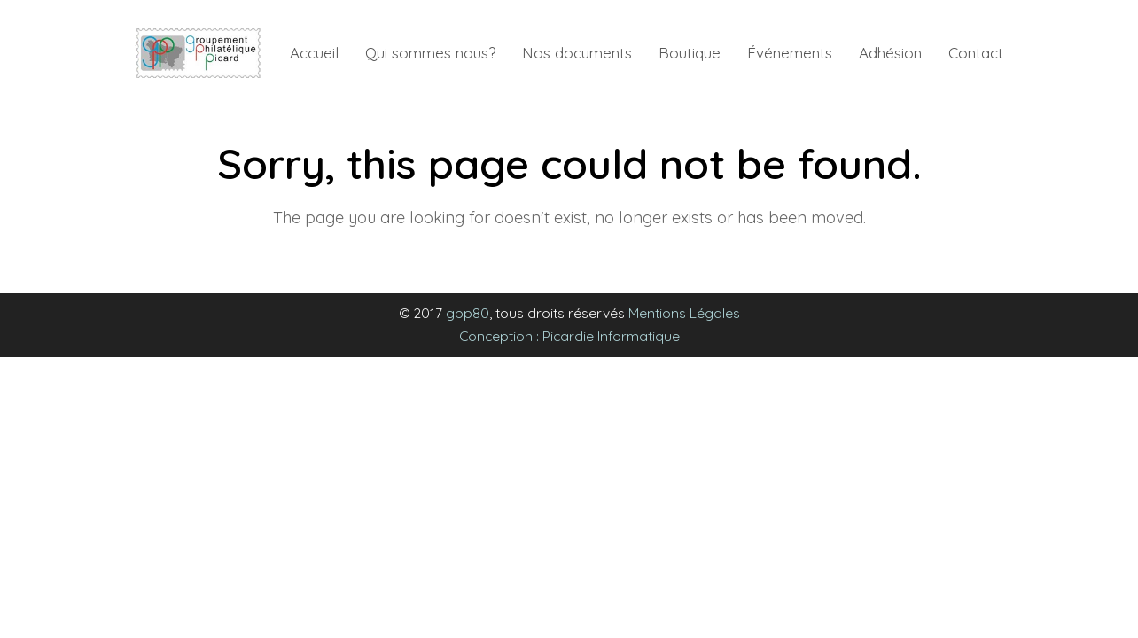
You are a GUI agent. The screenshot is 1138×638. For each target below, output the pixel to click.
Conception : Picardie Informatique (569, 336)
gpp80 (467, 313)
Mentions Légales (684, 313)
